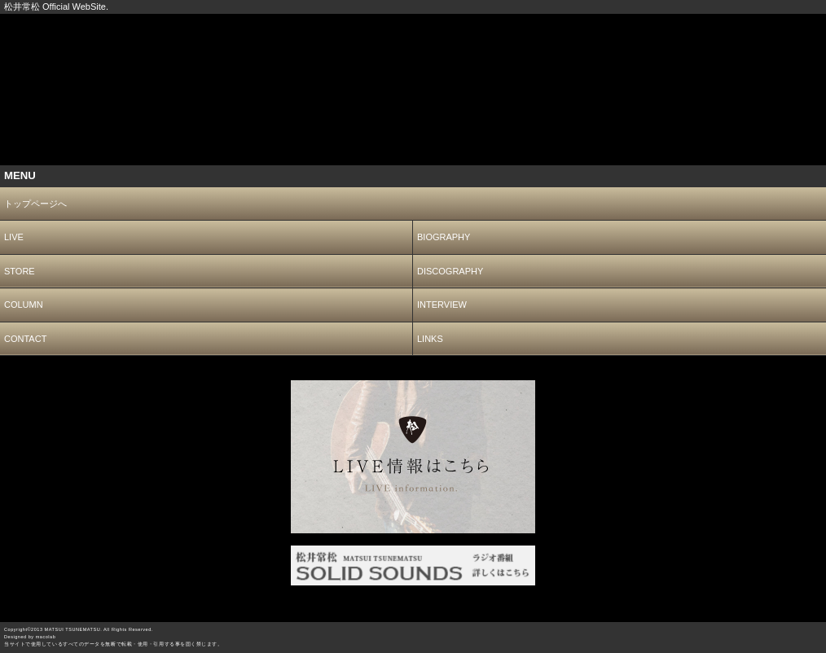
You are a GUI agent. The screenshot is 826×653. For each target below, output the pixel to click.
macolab (46, 636)
